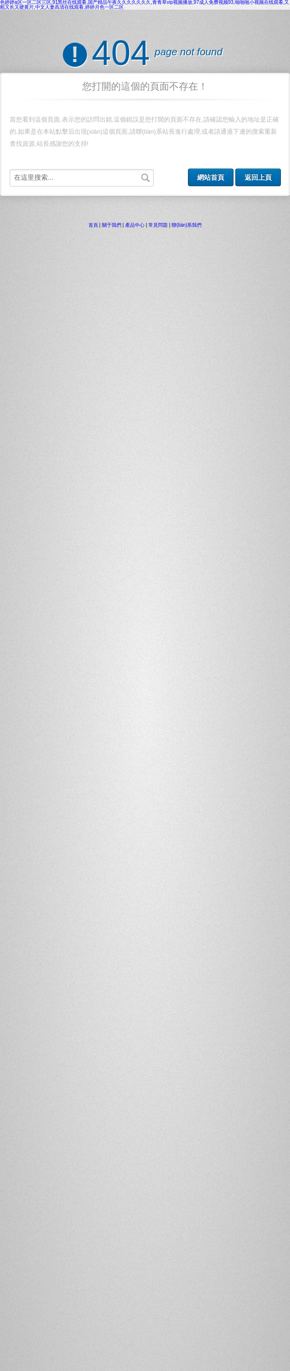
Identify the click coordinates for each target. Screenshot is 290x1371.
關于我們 (111, 225)
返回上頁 (258, 177)
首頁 (93, 225)
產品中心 (135, 225)
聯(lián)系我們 (187, 225)
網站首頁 (210, 177)
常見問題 (158, 225)
